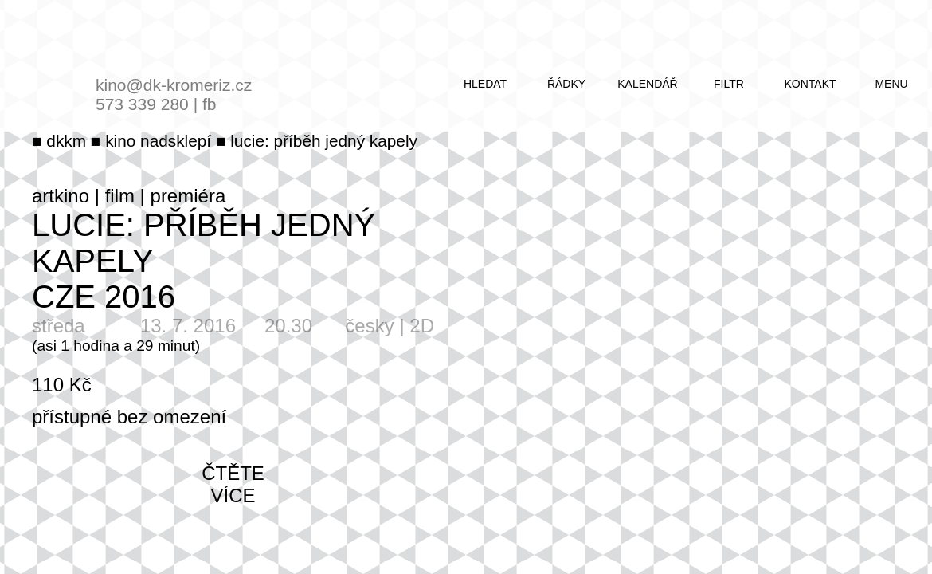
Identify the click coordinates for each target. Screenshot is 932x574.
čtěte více (233, 484)
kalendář (647, 83)
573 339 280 (142, 104)
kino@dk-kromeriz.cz (174, 85)
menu (891, 83)
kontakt (810, 83)
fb (209, 104)
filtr (729, 83)
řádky (566, 83)
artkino (60, 195)
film (120, 195)
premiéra (188, 195)
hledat (485, 83)
